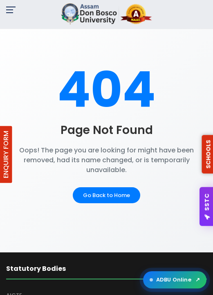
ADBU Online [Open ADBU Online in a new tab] (175, 280)
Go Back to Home (106, 195)
